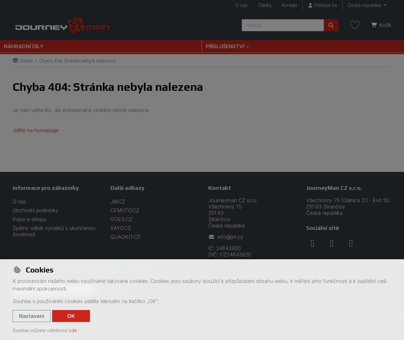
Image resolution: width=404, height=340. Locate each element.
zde (73, 330)
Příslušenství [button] (225, 46)
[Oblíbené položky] (354, 25)
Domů (23, 60)
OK (71, 316)
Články (265, 5)
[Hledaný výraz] (283, 25)
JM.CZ (117, 201)
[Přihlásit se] (322, 5)
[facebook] (312, 243)
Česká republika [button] (365, 5)
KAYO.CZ (120, 228)
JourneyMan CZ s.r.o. (334, 188)
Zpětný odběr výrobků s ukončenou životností (54, 231)
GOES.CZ (121, 219)
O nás (241, 5)
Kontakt (289, 5)
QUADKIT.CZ (125, 237)
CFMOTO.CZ (124, 210)
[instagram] (331, 243)
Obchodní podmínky (35, 210)
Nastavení (31, 316)
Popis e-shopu (29, 219)
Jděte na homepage (36, 130)
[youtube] (351, 243)
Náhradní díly (24, 46)
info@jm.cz (225, 237)
